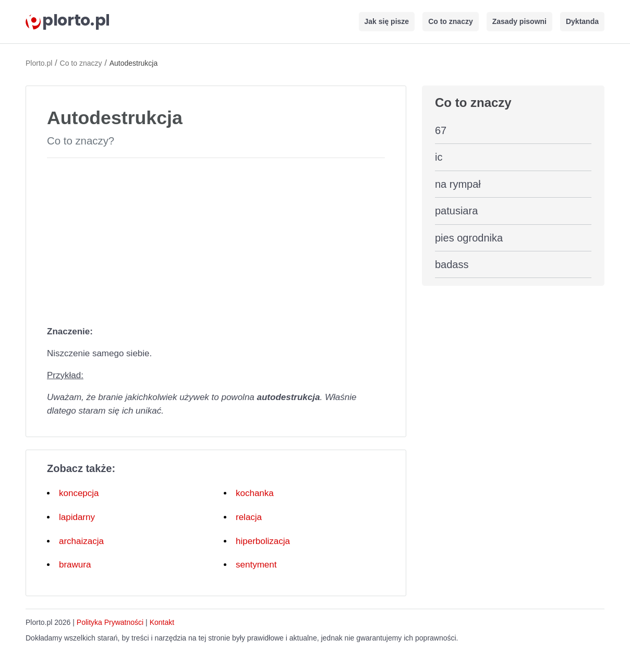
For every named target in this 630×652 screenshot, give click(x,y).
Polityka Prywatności (110, 622)
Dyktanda (582, 21)
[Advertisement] (216, 239)
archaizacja (81, 541)
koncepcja (79, 493)
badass (452, 264)
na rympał (458, 184)
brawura (75, 565)
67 (440, 130)
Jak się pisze (387, 21)
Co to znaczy (450, 21)
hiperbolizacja (263, 541)
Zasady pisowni (519, 21)
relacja (249, 517)
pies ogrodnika (469, 238)
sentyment (256, 565)
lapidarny (77, 517)
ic (438, 157)
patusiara (456, 210)
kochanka (255, 493)
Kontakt (162, 622)
